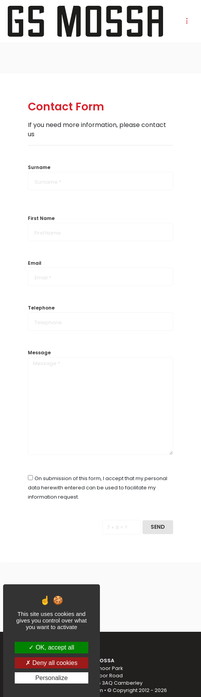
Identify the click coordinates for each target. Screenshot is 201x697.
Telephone (41, 308)
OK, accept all (51, 647)
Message (39, 352)
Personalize (51, 678)
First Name (41, 218)
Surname (39, 167)
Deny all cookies (51, 663)
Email (34, 263)
